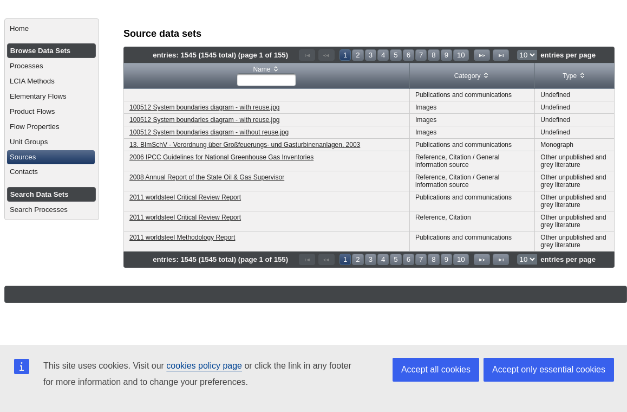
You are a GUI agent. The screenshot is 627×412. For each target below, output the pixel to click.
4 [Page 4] (383, 55)
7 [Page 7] (421, 55)
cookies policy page (204, 365)
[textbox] (266, 79)
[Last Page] (501, 55)
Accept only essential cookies (548, 369)
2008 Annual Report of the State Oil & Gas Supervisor (206, 177)
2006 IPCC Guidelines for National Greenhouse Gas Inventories (221, 157)
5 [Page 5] (395, 55)
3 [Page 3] (371, 55)
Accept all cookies (436, 369)
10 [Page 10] (461, 55)
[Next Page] (482, 55)
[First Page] (307, 55)
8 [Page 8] (433, 55)
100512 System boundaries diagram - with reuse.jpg (204, 107)
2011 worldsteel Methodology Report (182, 237)
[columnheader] (267, 76)
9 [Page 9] (446, 55)
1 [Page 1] (345, 55)
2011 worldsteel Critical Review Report (185, 197)
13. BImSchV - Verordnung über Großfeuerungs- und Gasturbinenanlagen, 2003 (244, 145)
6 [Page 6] (408, 55)
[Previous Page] (326, 55)
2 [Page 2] (358, 55)
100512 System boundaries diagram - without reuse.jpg (209, 132)
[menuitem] (51, 29)
